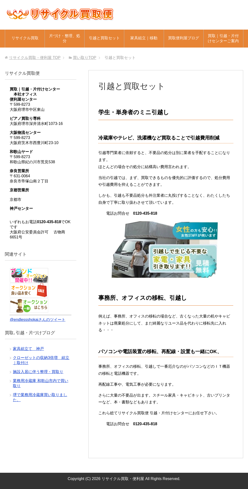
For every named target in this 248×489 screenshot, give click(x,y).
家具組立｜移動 (143, 38)
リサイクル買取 (25, 38)
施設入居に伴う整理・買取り (38, 372)
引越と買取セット (104, 38)
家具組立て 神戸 (28, 349)
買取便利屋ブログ (183, 38)
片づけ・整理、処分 (64, 38)
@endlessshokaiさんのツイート (37, 320)
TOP (35, 58)
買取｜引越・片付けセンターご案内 (223, 38)
